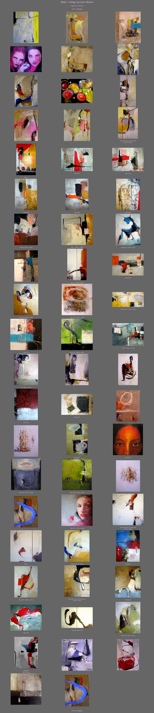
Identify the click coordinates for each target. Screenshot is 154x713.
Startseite (79, 9)
